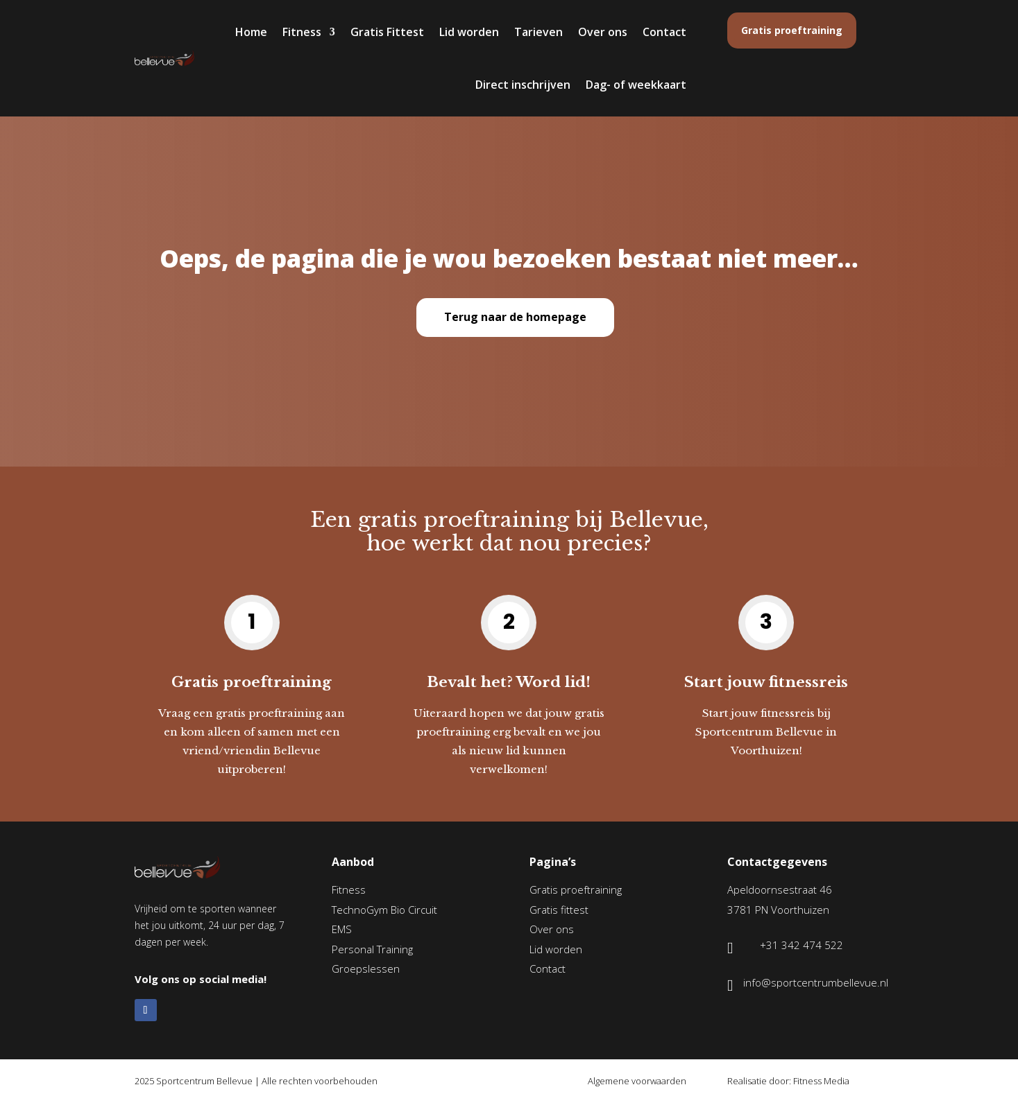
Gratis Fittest (387, 32)
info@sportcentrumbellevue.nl (815, 982)
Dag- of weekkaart (636, 84)
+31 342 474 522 (801, 945)
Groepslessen (366, 968)
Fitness (301, 32)
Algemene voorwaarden (637, 1081)
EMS (342, 929)
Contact (664, 32)
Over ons (602, 32)
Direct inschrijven (522, 84)
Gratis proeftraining (791, 30)
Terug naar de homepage (515, 316)
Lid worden (469, 32)
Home (251, 32)
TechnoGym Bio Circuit (384, 910)
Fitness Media (821, 1081)
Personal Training (372, 949)
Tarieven (538, 32)
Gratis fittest (558, 910)
